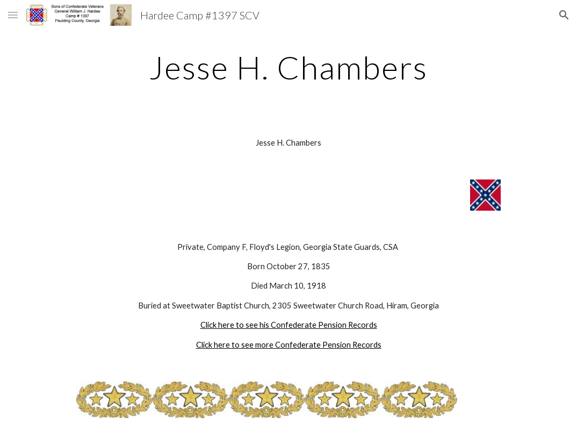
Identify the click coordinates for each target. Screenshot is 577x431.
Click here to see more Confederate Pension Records (288, 344)
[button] (13, 15)
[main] (288, 67)
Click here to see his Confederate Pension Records (288, 324)
